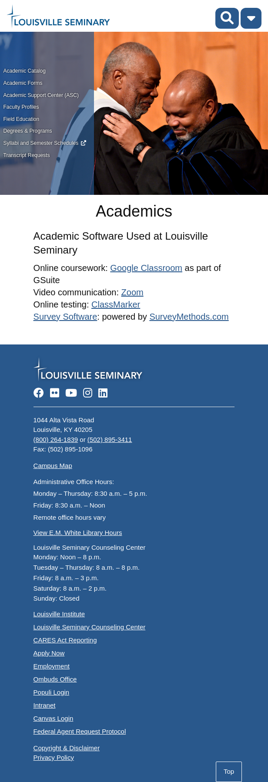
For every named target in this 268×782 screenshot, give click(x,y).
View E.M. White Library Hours (78, 532)
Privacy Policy (54, 757)
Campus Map (53, 465)
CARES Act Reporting (65, 640)
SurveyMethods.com (188, 316)
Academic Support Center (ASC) (41, 95)
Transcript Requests (26, 155)
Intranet (45, 705)
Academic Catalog (24, 71)
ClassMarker (115, 304)
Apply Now (49, 653)
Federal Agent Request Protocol (80, 731)
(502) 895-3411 (109, 439)
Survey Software (65, 316)
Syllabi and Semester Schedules (41, 143)
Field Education (21, 119)
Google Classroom (146, 268)
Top (229, 771)
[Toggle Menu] (251, 18)
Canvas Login (54, 718)
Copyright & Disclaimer (67, 748)
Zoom (132, 292)
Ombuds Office (55, 679)
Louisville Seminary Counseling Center (90, 627)
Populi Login (52, 692)
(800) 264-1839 (56, 439)
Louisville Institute (59, 614)
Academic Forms (23, 83)
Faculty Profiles (21, 107)
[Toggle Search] (227, 18)
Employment (52, 666)
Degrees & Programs (27, 131)
